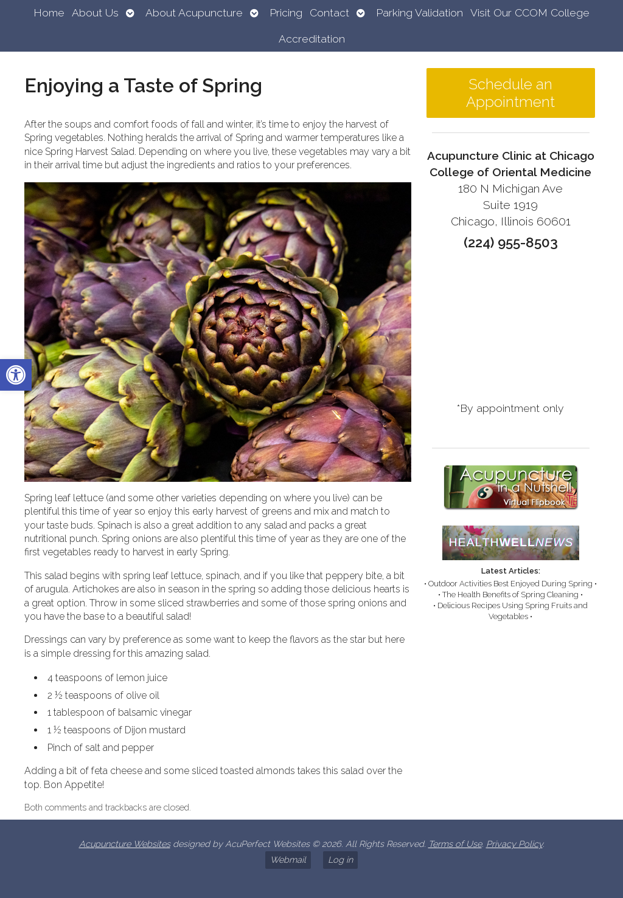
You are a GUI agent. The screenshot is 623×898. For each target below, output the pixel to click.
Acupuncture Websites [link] (124, 843)
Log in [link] (340, 859)
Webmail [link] (288, 859)
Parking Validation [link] (419, 12)
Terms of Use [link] (455, 843)
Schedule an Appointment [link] (510, 93)
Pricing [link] (286, 12)
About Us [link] (95, 12)
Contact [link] (329, 12)
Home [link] (48, 12)
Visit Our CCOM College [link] (530, 12)
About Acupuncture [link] (194, 12)
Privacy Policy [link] (514, 843)
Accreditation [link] (312, 38)
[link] (16, 375)
